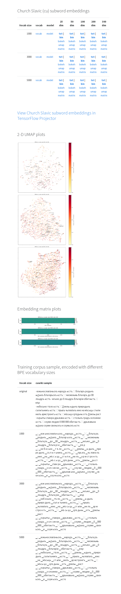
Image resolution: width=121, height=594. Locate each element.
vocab (39, 33)
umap (61, 45)
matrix (61, 48)
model (50, 33)
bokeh (61, 41)
